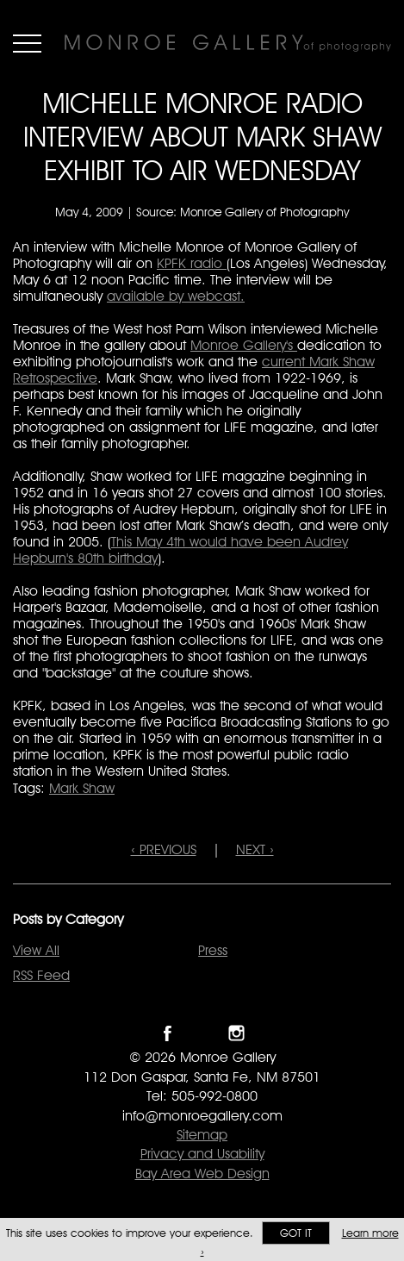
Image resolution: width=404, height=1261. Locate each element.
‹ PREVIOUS (163, 849)
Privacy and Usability (202, 1154)
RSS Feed (41, 975)
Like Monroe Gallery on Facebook (167, 1033)
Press (212, 950)
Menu (27, 43)
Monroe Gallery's (243, 345)
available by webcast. (176, 296)
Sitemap (202, 1135)
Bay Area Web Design (202, 1173)
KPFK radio (192, 263)
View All (36, 950)
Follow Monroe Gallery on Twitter (202, 1033)
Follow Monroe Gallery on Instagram (236, 1033)
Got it (296, 1233)
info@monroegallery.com (202, 1116)
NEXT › (255, 849)
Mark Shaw (82, 788)
